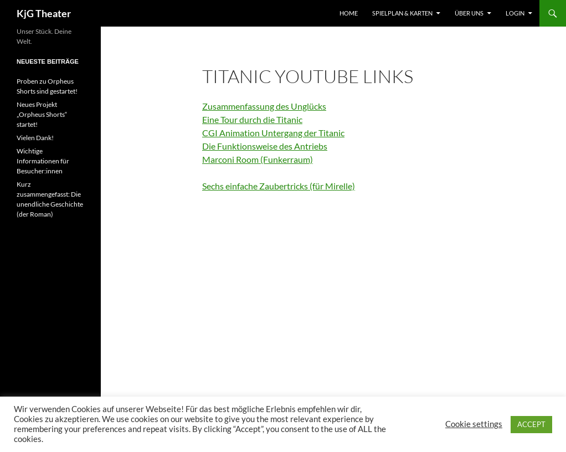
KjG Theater (44, 13)
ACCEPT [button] (531, 424)
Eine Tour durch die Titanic (252, 119)
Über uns (469, 13)
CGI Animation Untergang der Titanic (273, 132)
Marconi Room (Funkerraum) (257, 159)
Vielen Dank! (35, 137)
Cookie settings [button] (473, 424)
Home (348, 13)
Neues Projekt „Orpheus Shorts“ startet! (42, 114)
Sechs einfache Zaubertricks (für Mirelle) (278, 186)
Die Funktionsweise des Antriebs (264, 146)
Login (515, 13)
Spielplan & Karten (402, 13)
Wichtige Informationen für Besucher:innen (43, 161)
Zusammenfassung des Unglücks (264, 106)
